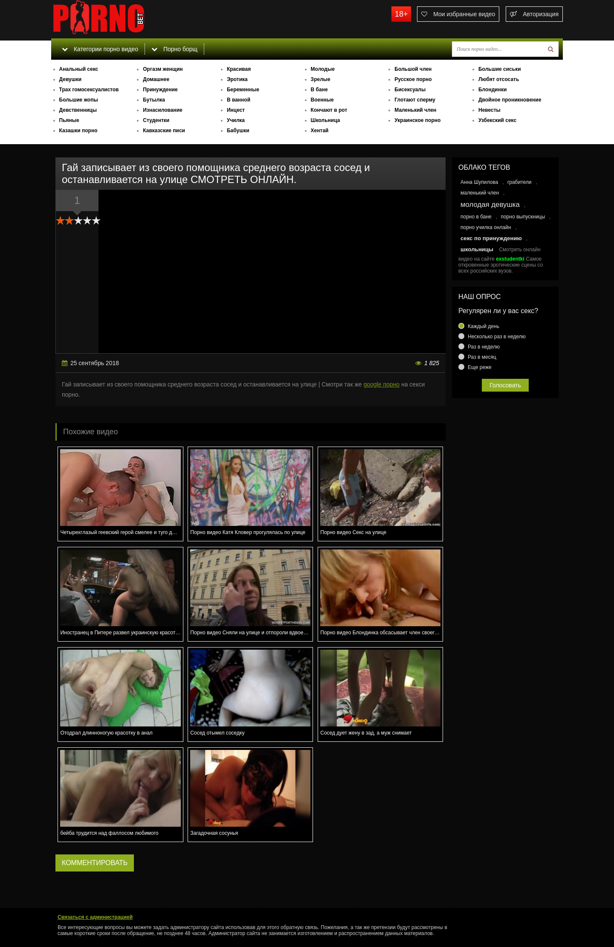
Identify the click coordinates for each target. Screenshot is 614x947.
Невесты (489, 110)
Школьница (325, 120)
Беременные (243, 90)
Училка (236, 120)
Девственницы (78, 110)
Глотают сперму (414, 100)
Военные (322, 100)
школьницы (476, 249)
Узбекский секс (497, 120)
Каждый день (483, 326)
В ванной (238, 100)
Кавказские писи (164, 131)
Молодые (323, 69)
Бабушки (238, 131)
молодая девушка (490, 204)
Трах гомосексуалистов (89, 90)
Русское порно (413, 79)
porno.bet (115, 19)
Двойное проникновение (509, 100)
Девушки (70, 79)
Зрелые (320, 79)
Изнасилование (162, 110)
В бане (319, 90)
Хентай (320, 131)
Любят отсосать (498, 79)
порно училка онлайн (485, 227)
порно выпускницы (523, 217)
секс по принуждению (491, 238)
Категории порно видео (100, 49)
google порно (381, 384)
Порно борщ (174, 49)
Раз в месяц (482, 357)
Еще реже (480, 367)
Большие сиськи (499, 69)
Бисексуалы (410, 90)
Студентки (156, 120)
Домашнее (156, 79)
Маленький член (415, 110)
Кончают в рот (329, 110)
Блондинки (492, 90)
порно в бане (476, 217)
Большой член (413, 69)
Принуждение (160, 90)
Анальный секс (78, 69)
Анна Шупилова (479, 182)
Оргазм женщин (162, 69)
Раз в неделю (484, 347)
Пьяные (69, 120)
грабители (519, 182)
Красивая (239, 69)
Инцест (236, 110)
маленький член (479, 193)
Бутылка (154, 100)
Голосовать (505, 385)
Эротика (237, 79)
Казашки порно (78, 131)
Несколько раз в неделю (497, 337)
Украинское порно (417, 120)
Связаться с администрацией (95, 917)
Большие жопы (78, 100)
